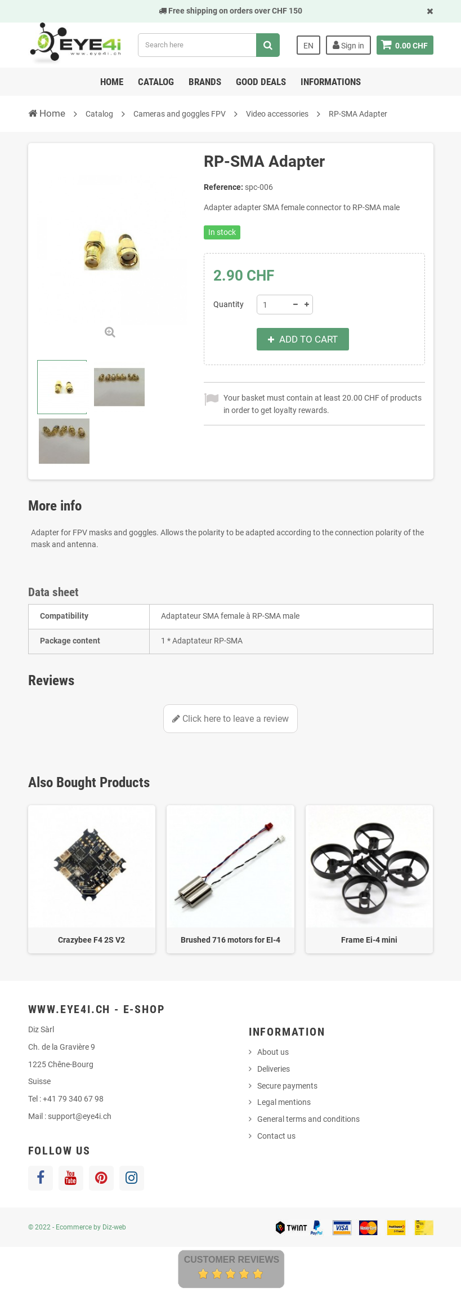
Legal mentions (284, 1102)
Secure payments (287, 1085)
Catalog (156, 81)
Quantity (228, 304)
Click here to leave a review (230, 718)
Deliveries (273, 1068)
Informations (331, 81)
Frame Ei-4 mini (369, 939)
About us (273, 1051)
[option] (92, 879)
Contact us (276, 1135)
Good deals (261, 81)
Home (111, 81)
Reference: (223, 187)
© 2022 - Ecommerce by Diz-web (77, 1227)
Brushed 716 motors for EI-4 (230, 939)
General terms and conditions (308, 1119)
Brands (205, 81)
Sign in (348, 45)
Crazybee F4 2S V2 (91, 939)
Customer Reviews (232, 1259)
